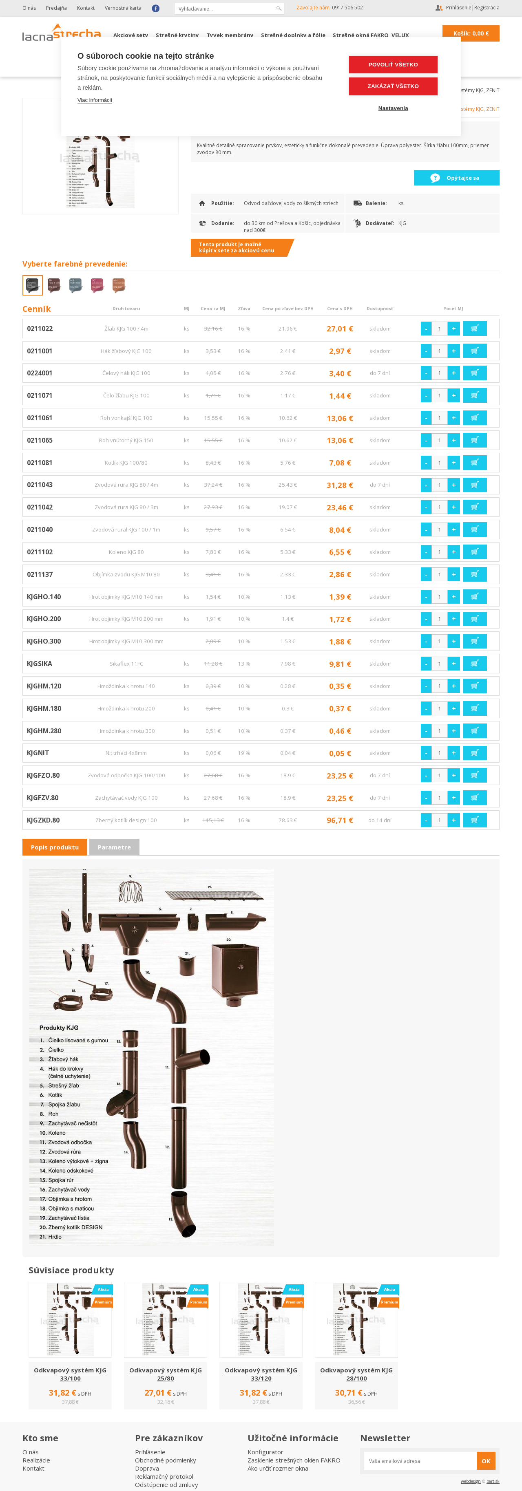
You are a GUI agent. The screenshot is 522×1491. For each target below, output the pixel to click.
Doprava (147, 1468)
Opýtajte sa (463, 177)
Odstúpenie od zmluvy (166, 1484)
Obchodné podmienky (165, 1460)
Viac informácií (94, 100)
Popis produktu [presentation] (55, 847)
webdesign (471, 1481)
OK (486, 1461)
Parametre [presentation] (114, 847)
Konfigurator (265, 1452)
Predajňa (56, 7)
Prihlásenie (458, 7)
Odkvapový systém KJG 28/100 (356, 1374)
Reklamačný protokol (164, 1476)
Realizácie (36, 1460)
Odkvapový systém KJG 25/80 (165, 1374)
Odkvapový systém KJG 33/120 (261, 1374)
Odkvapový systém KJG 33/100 (70, 1374)
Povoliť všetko (395, 65)
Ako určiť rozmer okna (278, 1468)
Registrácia (487, 7)
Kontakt (86, 7)
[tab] (54, 847)
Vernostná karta (123, 7)
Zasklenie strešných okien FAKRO (294, 1460)
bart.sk (493, 1481)
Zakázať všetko (395, 86)
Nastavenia (395, 108)
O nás (29, 7)
